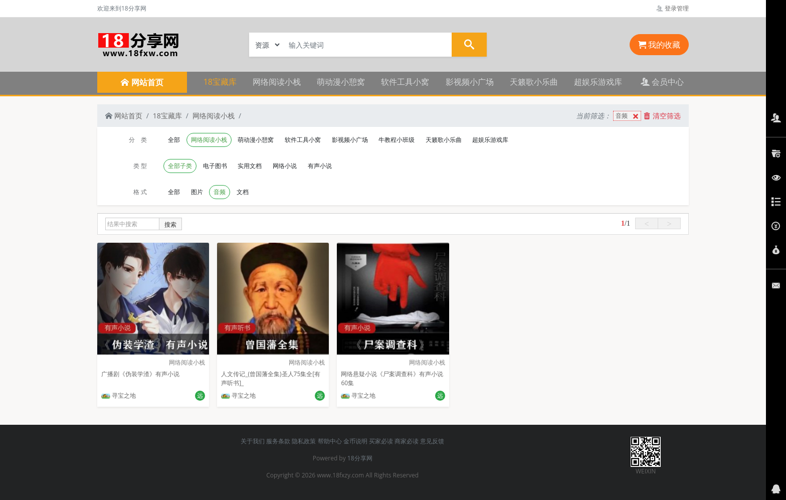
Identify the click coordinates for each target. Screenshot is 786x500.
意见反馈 (432, 441)
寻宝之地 (118, 395)
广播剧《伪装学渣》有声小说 (140, 374)
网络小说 (285, 165)
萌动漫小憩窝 (341, 81)
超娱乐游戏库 (598, 81)
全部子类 (180, 165)
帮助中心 (330, 441)
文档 (243, 192)
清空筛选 (662, 115)
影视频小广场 (470, 81)
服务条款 (278, 441)
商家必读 (407, 441)
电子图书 (215, 165)
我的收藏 (659, 44)
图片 (197, 192)
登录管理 (672, 8)
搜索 (170, 224)
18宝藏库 (220, 81)
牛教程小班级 (396, 139)
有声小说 (320, 165)
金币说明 (355, 441)
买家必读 (381, 441)
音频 (628, 116)
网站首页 (123, 115)
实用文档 (250, 165)
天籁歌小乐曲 (534, 81)
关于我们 (253, 441)
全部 (174, 139)
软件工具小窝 (405, 81)
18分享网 (359, 458)
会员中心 (662, 81)
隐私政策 (304, 441)
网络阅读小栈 (277, 81)
